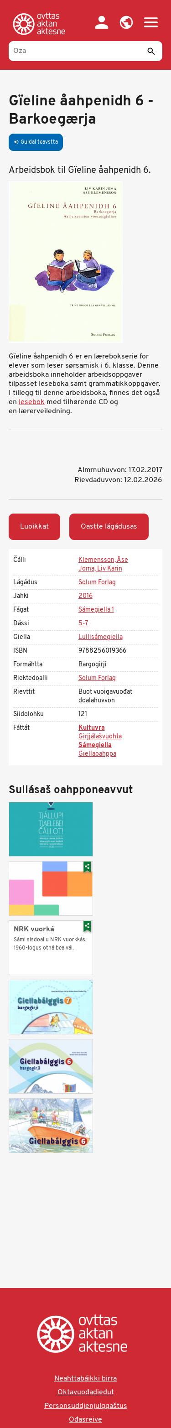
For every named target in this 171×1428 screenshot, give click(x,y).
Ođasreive (85, 1419)
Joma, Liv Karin (100, 569)
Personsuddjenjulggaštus (85, 1406)
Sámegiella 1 (96, 610)
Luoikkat (34, 526)
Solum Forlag (97, 582)
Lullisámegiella (100, 637)
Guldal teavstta (36, 142)
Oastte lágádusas (109, 526)
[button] (126, 22)
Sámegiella (95, 745)
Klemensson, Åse (103, 560)
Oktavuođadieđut (85, 1392)
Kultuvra (91, 728)
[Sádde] (151, 51)
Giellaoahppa (97, 754)
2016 (85, 596)
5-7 (83, 623)
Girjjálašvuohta (100, 736)
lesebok (32, 402)
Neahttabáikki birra (85, 1378)
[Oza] (86, 51)
